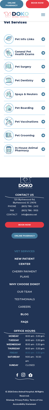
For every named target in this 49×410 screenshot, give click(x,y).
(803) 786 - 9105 (29, 210)
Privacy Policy (22, 400)
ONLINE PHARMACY (12, 4)
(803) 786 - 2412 (29, 206)
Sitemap (10, 400)
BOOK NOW (37, 3)
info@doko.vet (29, 214)
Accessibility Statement (24, 404)
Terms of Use (36, 400)
